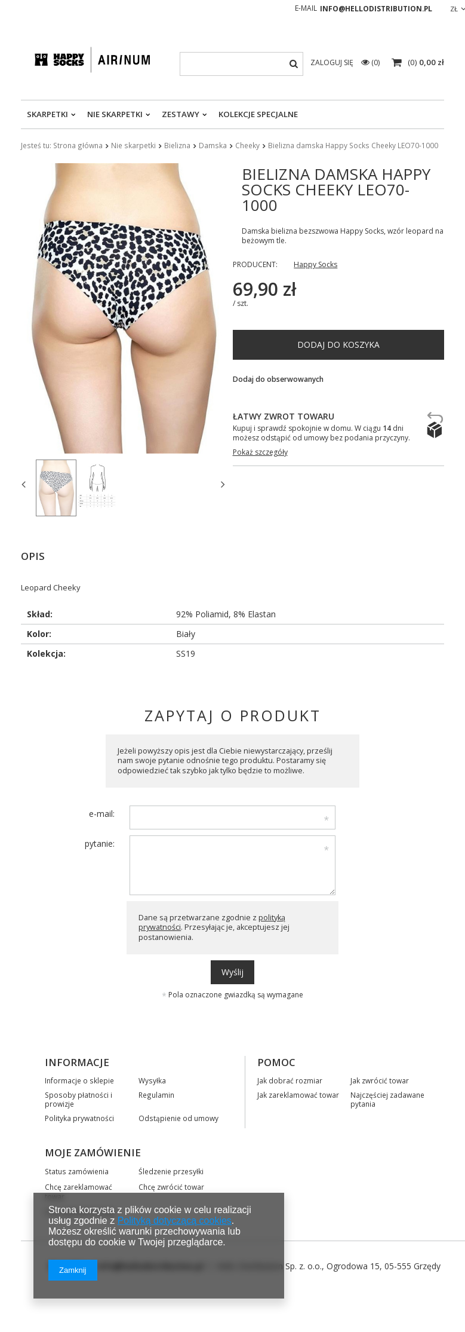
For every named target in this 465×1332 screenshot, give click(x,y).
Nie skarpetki (115, 114)
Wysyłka (152, 1079)
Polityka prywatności (79, 1117)
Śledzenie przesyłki (171, 1170)
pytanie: (100, 842)
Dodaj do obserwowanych (278, 379)
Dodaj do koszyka (338, 344)
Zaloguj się (332, 62)
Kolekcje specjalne (258, 114)
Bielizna (177, 145)
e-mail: (102, 812)
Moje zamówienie (93, 1151)
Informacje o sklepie (79, 1079)
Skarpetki (47, 114)
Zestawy (180, 114)
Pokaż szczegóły (260, 452)
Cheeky (247, 145)
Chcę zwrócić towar (171, 1185)
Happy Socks (315, 265)
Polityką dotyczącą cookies (175, 1220)
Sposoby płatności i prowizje (78, 1098)
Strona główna (78, 145)
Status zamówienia (77, 1170)
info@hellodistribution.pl (376, 8)
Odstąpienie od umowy (178, 1117)
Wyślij (232, 970)
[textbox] (241, 64)
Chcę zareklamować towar (78, 1190)
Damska (213, 145)
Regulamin (156, 1093)
